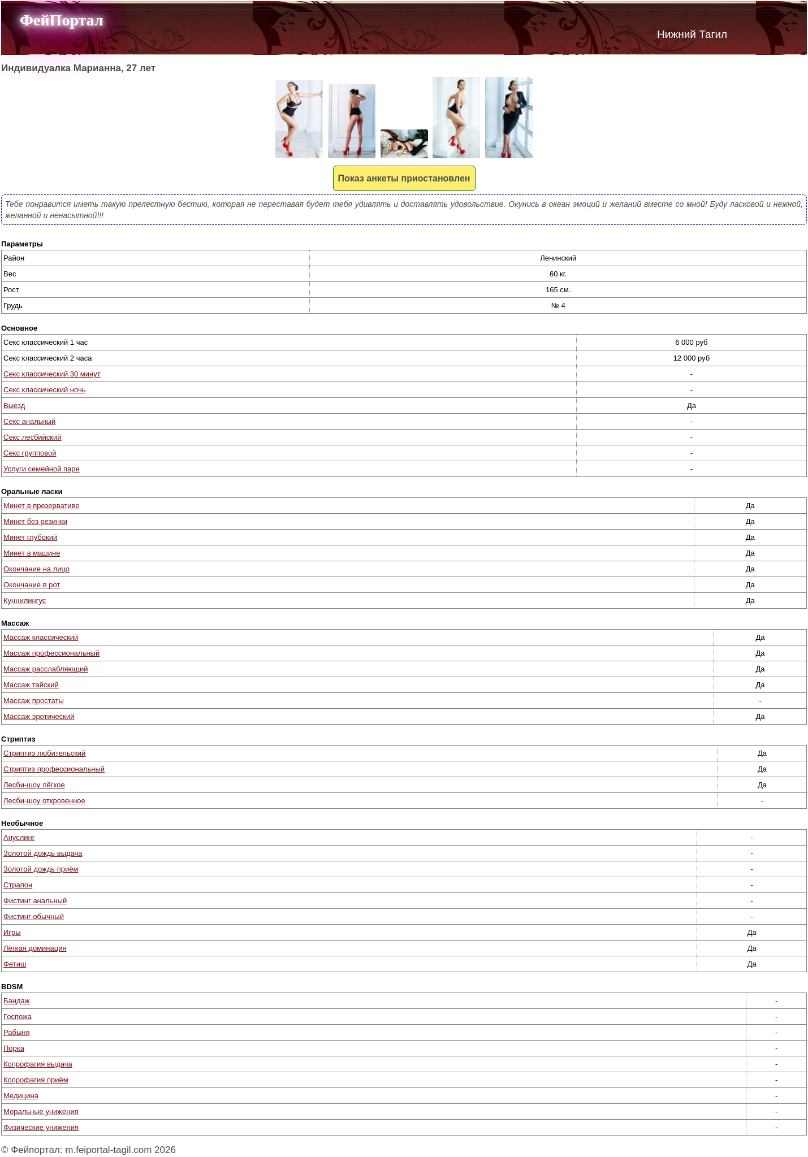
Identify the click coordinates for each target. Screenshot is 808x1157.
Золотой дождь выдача (43, 853)
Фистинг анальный (35, 900)
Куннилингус (24, 600)
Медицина (20, 1095)
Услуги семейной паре (41, 469)
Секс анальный (29, 421)
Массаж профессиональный (51, 653)
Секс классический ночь (44, 389)
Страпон (17, 885)
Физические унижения (41, 1127)
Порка (13, 1048)
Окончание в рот (31, 584)
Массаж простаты (33, 700)
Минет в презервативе (41, 505)
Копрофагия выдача (37, 1064)
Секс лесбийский (32, 437)
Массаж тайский (31, 685)
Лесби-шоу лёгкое (34, 785)
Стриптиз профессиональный (54, 769)
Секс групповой (29, 453)
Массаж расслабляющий (45, 669)
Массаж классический (40, 637)
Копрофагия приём (35, 1080)
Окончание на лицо (36, 569)
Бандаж (16, 1000)
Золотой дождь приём (40, 869)
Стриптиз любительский (44, 753)
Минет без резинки (35, 521)
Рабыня (16, 1032)
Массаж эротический (38, 716)
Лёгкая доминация (35, 948)
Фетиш (14, 964)
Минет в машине (31, 553)
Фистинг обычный (33, 916)
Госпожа (17, 1016)
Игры (12, 932)
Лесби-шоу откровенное (44, 800)
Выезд (14, 405)
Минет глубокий (30, 537)
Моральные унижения (41, 1111)
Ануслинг (18, 837)
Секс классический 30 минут (52, 374)
